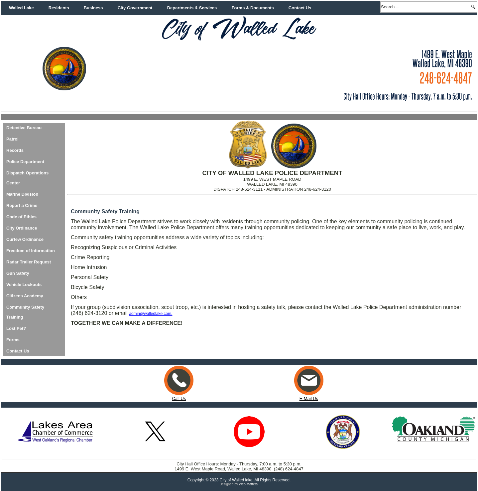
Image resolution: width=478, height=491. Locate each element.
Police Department (25, 161)
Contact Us (300, 7)
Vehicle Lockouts (24, 284)
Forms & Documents (253, 7)
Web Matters (248, 484)
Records (15, 150)
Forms (13, 339)
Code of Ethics (21, 216)
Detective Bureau (24, 127)
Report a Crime (21, 205)
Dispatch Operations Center (27, 177)
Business (93, 7)
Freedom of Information (30, 250)
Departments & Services (192, 7)
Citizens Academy (24, 295)
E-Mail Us (308, 396)
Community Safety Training (25, 312)
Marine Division (22, 194)
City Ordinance (21, 228)
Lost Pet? (16, 328)
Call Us (179, 398)
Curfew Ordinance (25, 239)
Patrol (12, 139)
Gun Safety (17, 273)
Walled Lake (21, 7)
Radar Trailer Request (28, 261)
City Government (135, 7)
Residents (59, 7)
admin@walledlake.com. (150, 313)
